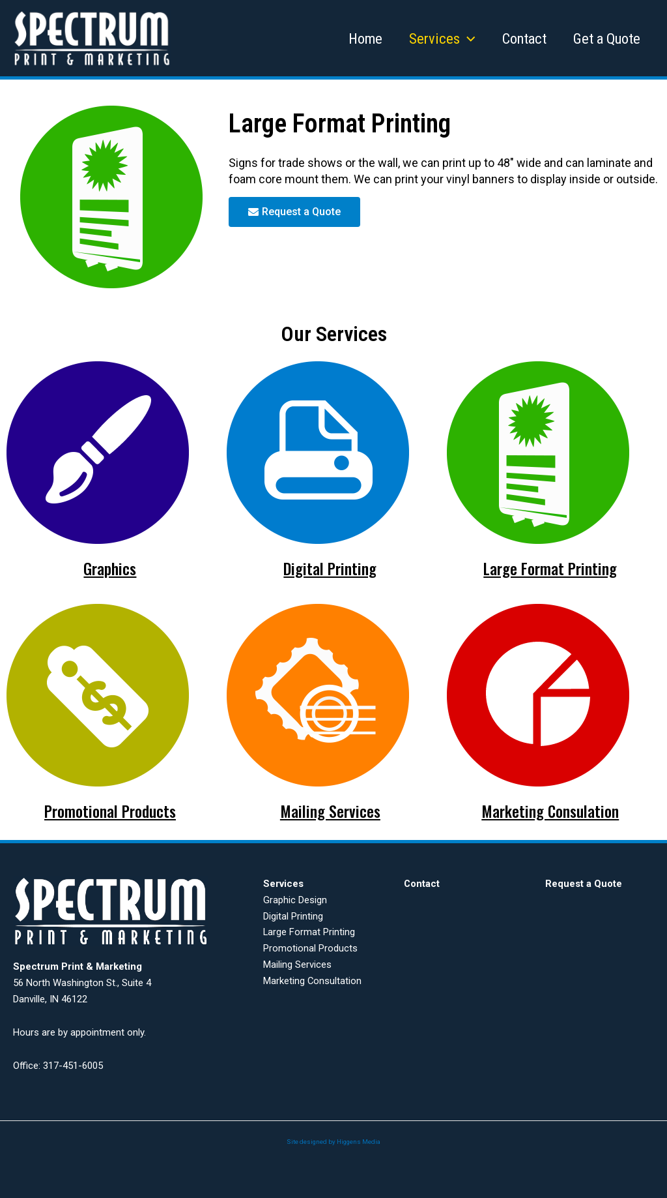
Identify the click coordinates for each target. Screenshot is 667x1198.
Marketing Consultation (312, 979)
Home (357, 38)
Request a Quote (583, 883)
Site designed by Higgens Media (334, 1140)
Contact (521, 38)
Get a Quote (606, 38)
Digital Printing (330, 568)
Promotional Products (110, 810)
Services (436, 38)
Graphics (109, 568)
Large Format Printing (550, 568)
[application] (462, 38)
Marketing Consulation (550, 810)
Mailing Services (330, 810)
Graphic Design (295, 899)
